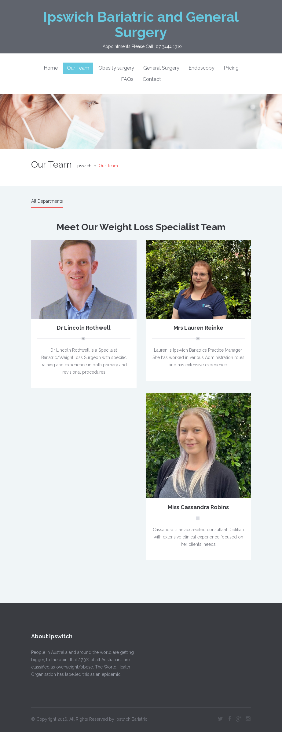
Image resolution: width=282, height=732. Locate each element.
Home (51, 68)
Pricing (231, 68)
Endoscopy (201, 68)
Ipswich (83, 165)
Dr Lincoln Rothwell (84, 327)
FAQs (127, 79)
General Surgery (161, 68)
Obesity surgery (116, 68)
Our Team (78, 68)
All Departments (47, 201)
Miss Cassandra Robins (198, 507)
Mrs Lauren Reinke (198, 327)
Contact (152, 79)
